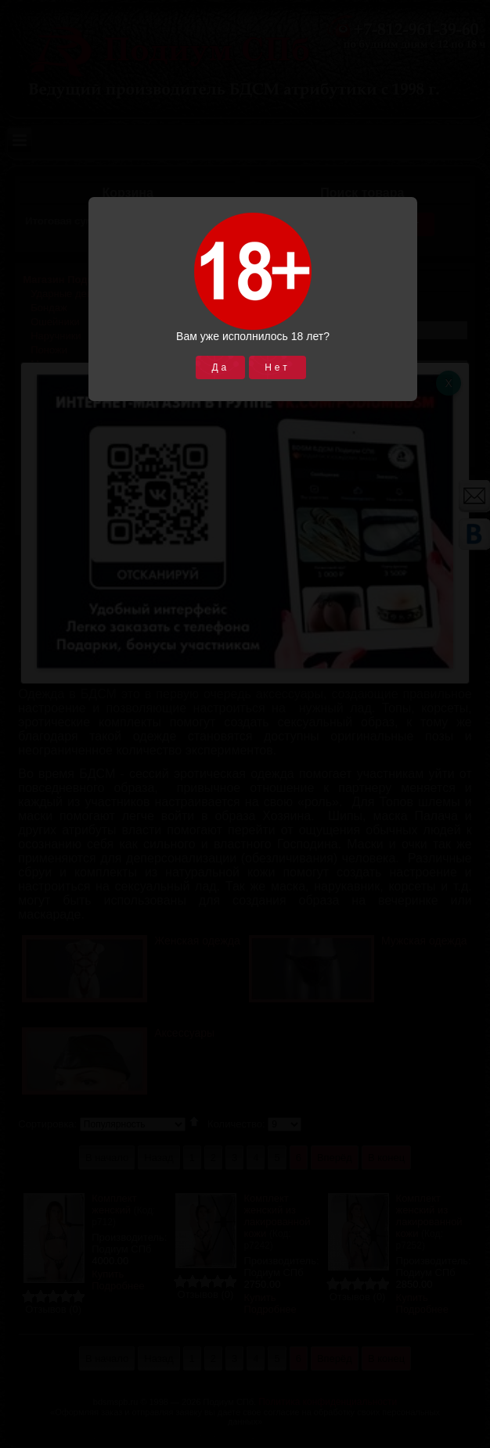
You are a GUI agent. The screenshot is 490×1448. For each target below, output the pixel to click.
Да (220, 367)
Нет (277, 367)
